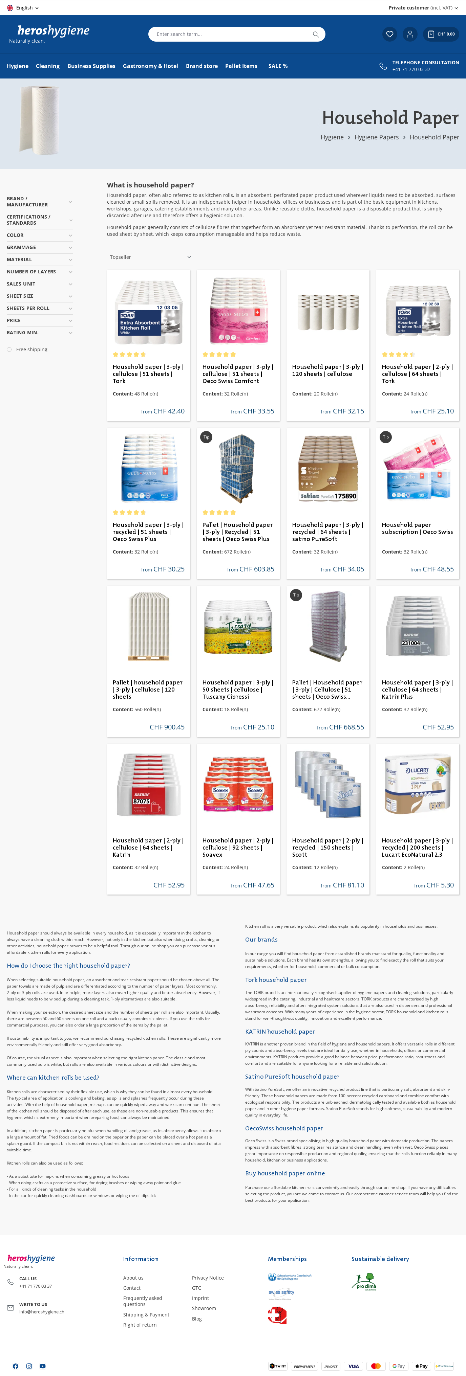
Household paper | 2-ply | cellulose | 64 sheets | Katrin (148, 848)
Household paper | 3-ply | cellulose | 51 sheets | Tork (148, 374)
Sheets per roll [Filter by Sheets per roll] (40, 308)
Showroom (204, 1308)
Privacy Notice (208, 1278)
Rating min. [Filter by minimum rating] (40, 332)
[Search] (315, 34)
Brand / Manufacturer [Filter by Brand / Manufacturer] (40, 201)
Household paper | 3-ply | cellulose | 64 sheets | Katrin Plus (417, 690)
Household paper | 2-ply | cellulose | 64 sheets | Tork (417, 374)
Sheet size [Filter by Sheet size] (40, 296)
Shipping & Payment (146, 1314)
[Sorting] (151, 257)
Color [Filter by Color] (40, 235)
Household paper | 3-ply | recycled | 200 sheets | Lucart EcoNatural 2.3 (417, 848)
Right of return (140, 1325)
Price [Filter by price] (40, 320)
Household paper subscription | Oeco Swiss (417, 528)
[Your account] (410, 34)
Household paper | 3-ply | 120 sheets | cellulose (327, 370)
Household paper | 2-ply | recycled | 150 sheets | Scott (327, 848)
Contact (132, 1288)
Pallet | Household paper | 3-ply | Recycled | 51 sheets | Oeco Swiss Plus (238, 532)
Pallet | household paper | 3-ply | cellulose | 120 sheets (148, 690)
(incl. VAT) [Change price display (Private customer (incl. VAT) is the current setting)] (420, 7)
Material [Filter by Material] (40, 259)
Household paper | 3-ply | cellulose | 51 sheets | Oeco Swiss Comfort (238, 374)
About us (133, 1278)
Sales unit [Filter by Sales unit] (40, 283)
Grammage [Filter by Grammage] (40, 247)
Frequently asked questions (142, 1301)
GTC (196, 1288)
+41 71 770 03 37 (411, 69)
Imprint (200, 1298)
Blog (197, 1318)
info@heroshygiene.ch (41, 1312)
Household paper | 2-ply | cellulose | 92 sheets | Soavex (238, 848)
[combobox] (227, 34)
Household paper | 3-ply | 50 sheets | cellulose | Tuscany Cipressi (238, 690)
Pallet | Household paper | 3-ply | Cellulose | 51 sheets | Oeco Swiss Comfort (327, 690)
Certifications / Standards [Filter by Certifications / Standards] (40, 219)
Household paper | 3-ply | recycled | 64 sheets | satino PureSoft (327, 532)
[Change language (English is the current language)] (23, 8)
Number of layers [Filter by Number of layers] (40, 271)
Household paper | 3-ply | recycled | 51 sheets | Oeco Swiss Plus (148, 532)
